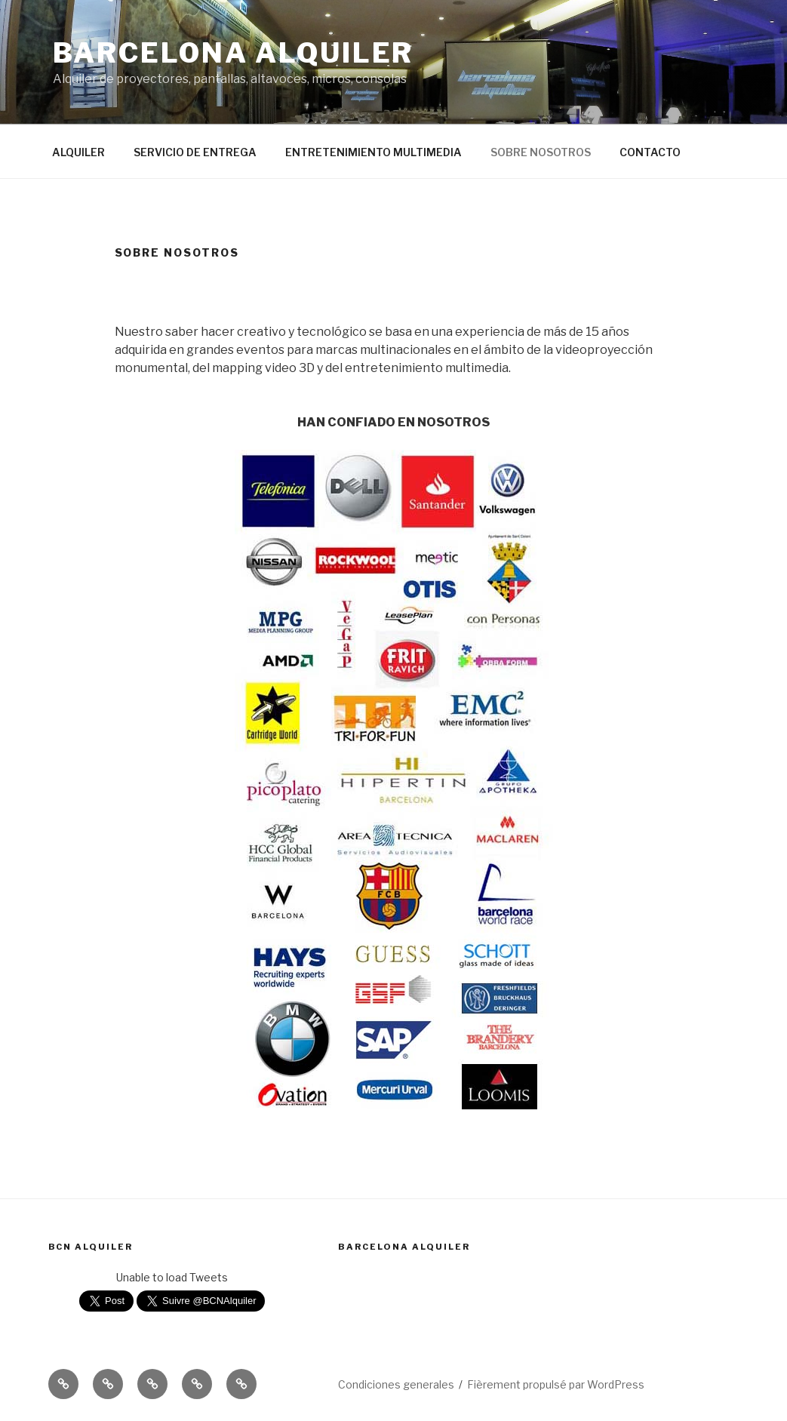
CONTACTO (650, 152)
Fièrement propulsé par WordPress (555, 1384)
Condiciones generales (396, 1384)
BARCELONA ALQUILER (233, 52)
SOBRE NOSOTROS (540, 152)
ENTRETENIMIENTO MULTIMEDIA (373, 152)
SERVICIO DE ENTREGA (195, 152)
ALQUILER (78, 152)
